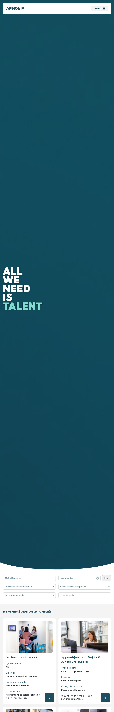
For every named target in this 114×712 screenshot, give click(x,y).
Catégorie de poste (14, 595)
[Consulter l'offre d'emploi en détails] (49, 697)
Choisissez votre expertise (73, 587)
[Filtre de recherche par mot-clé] (29, 578)
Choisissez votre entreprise (18, 587)
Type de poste (67, 595)
